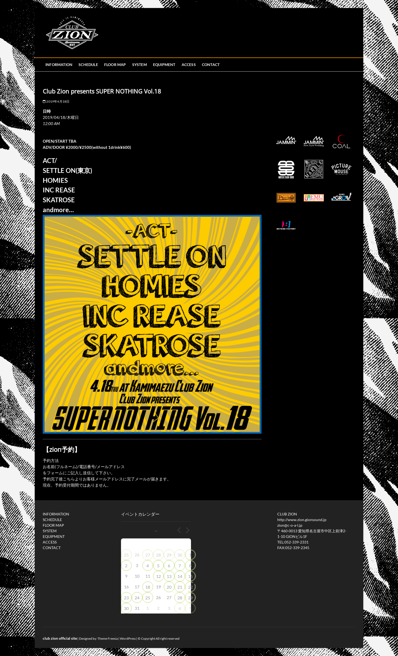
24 (137, 597)
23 (126, 597)
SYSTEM (139, 64)
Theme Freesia (107, 638)
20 (169, 586)
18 (147, 586)
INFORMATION (58, 64)
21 (179, 586)
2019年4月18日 (56, 101)
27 (147, 554)
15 (190, 576)
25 (126, 554)
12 (158, 576)
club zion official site (60, 638)
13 (169, 576)
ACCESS (189, 64)
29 (169, 554)
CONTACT (211, 64)
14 (179, 576)
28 (158, 554)
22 (190, 586)
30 (179, 554)
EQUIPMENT (164, 64)
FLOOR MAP (115, 64)
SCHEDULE (88, 64)
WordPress (128, 638)
